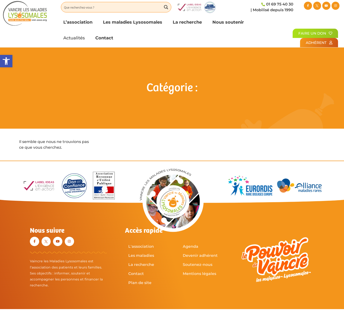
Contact (104, 37)
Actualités (74, 37)
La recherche (187, 22)
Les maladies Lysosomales (132, 22)
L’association (77, 22)
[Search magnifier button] (166, 7)
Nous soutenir (228, 22)
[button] (6, 61)
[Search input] (111, 7)
